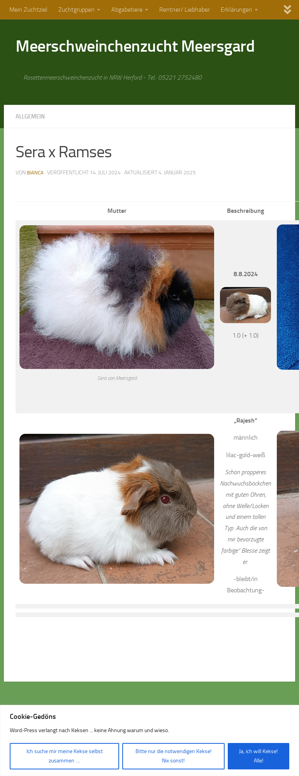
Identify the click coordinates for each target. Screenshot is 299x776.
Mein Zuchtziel (28, 9)
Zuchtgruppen (76, 9)
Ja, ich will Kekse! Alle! (258, 756)
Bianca (35, 172)
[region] (149, 740)
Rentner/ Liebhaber (184, 9)
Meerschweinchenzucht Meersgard (135, 46)
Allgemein (32, 116)
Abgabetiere (126, 9)
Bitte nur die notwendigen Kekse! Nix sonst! (173, 756)
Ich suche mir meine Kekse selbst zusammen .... (64, 756)
